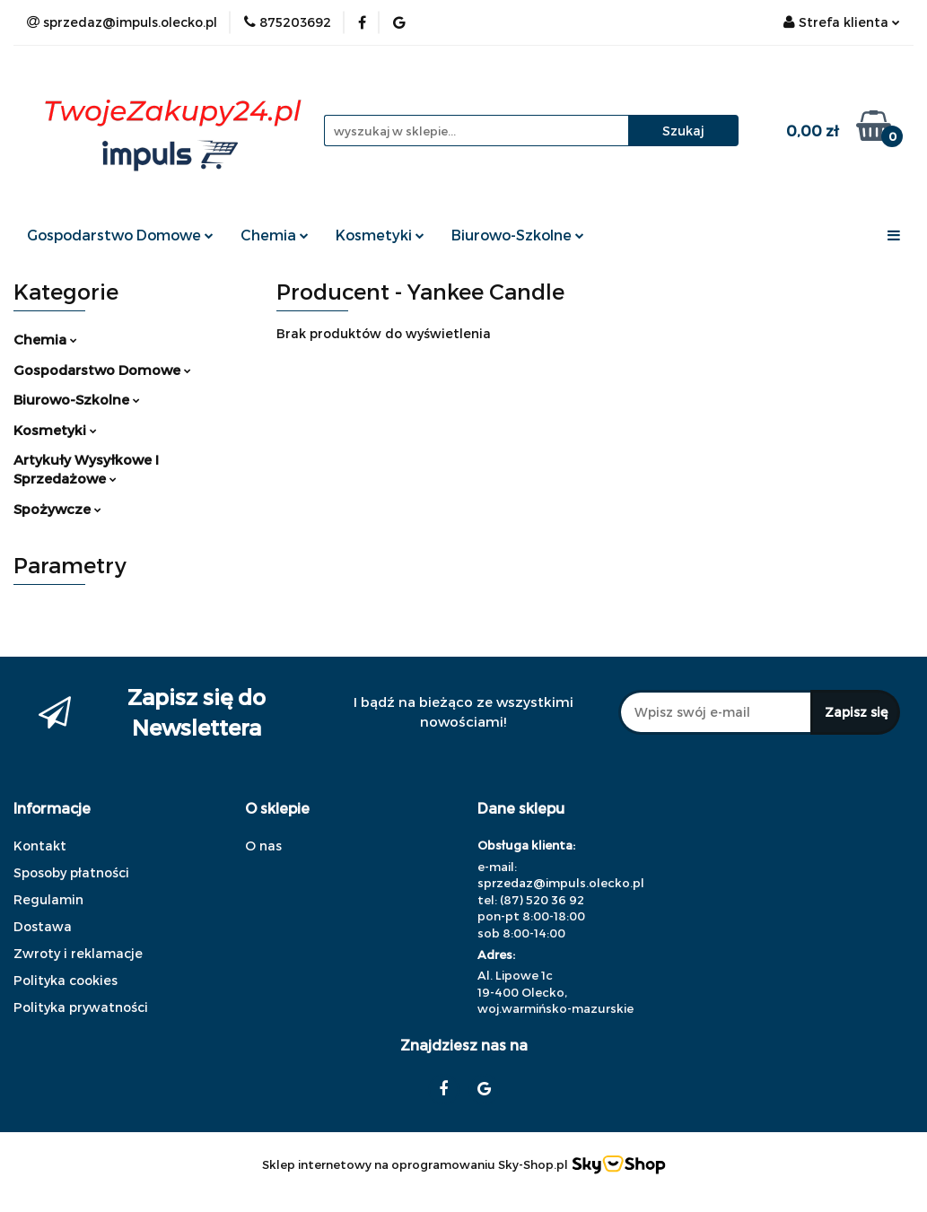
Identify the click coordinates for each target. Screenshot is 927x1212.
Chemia (274, 234)
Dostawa (42, 926)
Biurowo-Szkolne (517, 234)
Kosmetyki (380, 234)
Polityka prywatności (80, 1007)
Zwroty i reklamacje (78, 953)
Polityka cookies (65, 980)
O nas (263, 845)
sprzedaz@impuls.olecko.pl (560, 883)
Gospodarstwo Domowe (120, 234)
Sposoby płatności (71, 872)
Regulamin (48, 899)
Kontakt (39, 845)
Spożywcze (57, 509)
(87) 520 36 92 (542, 900)
